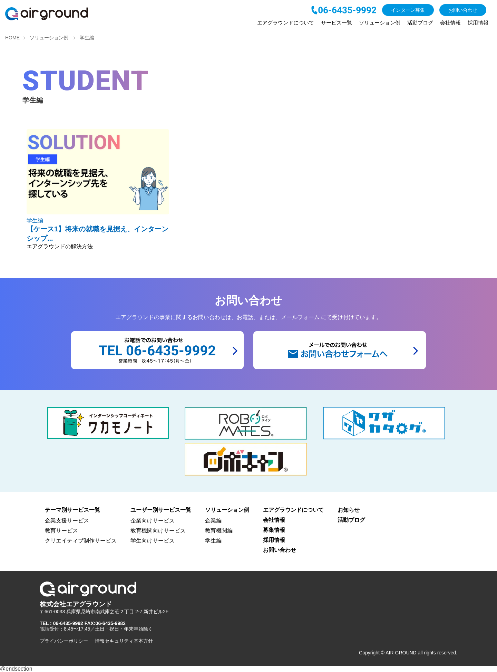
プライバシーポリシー (64, 641)
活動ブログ (420, 23)
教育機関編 (219, 531)
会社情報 (450, 23)
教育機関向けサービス (158, 531)
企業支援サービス (67, 521)
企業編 (213, 521)
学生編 (213, 541)
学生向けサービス (152, 541)
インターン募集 (408, 10)
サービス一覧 (336, 23)
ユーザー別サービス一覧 (160, 510)
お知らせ (349, 510)
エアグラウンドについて (285, 23)
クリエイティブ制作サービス (81, 541)
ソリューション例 (379, 23)
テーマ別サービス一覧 (72, 510)
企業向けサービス (152, 521)
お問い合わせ (462, 10)
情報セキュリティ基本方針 (124, 641)
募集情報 (274, 530)
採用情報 (478, 23)
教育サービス (61, 531)
